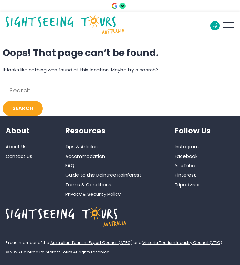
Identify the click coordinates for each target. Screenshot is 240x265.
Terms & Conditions (88, 184)
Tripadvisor (187, 184)
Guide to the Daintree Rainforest (103, 175)
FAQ (69, 165)
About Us (16, 146)
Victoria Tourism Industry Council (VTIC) (182, 243)
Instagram (187, 146)
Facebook (186, 156)
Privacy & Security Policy (93, 194)
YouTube (185, 165)
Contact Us (19, 156)
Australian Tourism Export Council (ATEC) (91, 243)
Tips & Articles (81, 146)
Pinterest (185, 175)
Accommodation (85, 156)
